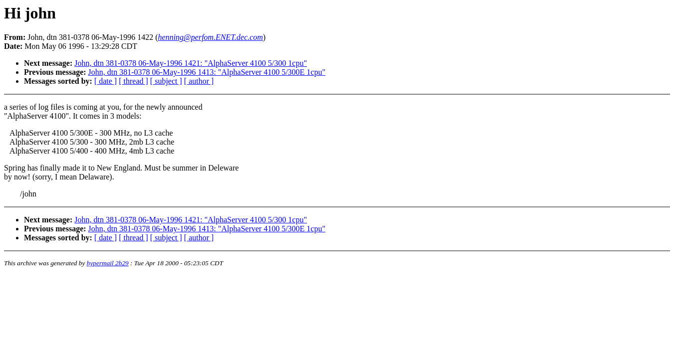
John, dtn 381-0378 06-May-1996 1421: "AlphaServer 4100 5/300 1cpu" (190, 63)
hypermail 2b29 (108, 263)
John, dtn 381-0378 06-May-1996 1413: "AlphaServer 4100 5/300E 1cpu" (207, 72)
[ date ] (105, 81)
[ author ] (199, 81)
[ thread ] (133, 81)
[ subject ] (166, 81)
